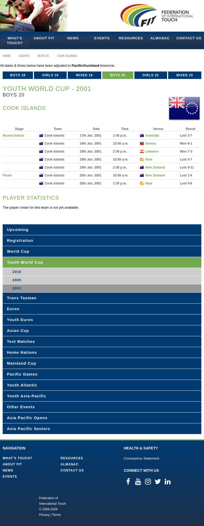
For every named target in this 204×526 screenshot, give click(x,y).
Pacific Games (22, 374)
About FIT (44, 38)
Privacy (44, 515)
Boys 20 (43, 55)
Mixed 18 (84, 75)
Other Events (21, 407)
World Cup (18, 251)
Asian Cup (18, 330)
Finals (7, 175)
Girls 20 (150, 75)
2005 (16, 280)
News (73, 38)
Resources (131, 38)
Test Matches (21, 341)
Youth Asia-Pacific (26, 396)
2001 (16, 288)
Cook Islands (67, 55)
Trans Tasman (22, 298)
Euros (13, 308)
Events (102, 38)
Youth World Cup (25, 262)
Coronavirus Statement (141, 458)
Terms (56, 515)
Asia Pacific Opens (27, 417)
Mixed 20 (184, 75)
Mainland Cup (21, 363)
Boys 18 (18, 75)
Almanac (160, 38)
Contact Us (188, 38)
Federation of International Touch (17, 506)
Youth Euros (20, 319)
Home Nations (22, 352)
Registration (20, 240)
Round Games (13, 135)
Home (7, 55)
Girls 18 (50, 75)
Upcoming (17, 229)
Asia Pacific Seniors (28, 428)
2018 (16, 272)
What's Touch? (15, 40)
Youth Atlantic (22, 385)
